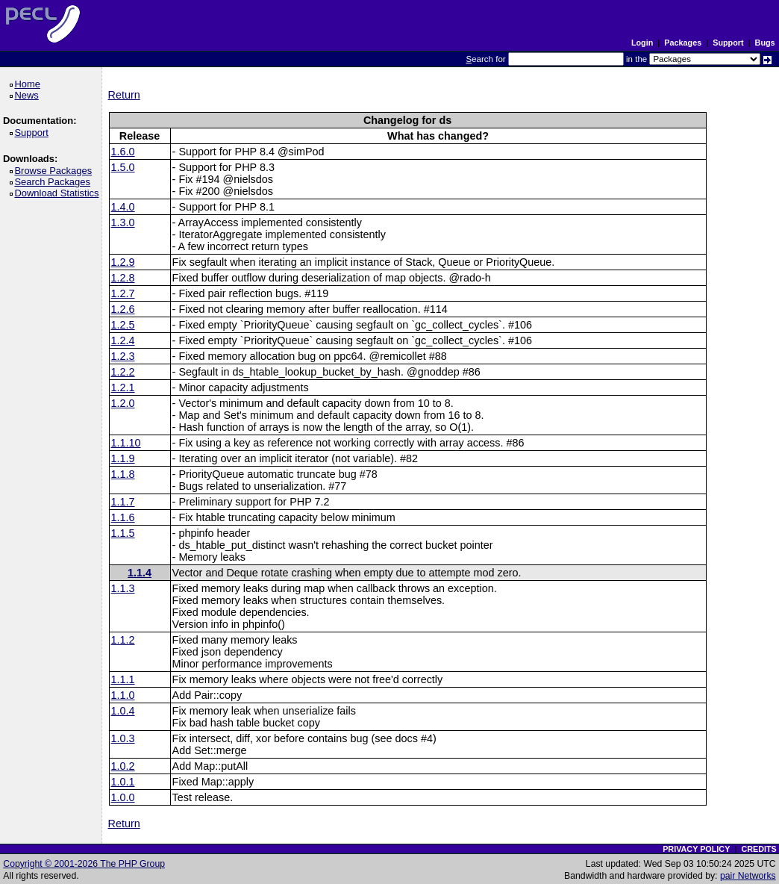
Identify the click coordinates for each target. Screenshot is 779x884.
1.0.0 (123, 797)
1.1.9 (123, 458)
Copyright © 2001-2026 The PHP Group (84, 864)
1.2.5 (123, 325)
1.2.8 (123, 278)
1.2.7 (123, 293)
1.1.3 (123, 588)
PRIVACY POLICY (696, 848)
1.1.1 (123, 679)
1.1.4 (139, 573)
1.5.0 (123, 167)
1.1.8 (123, 474)
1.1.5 (123, 533)
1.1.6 (123, 517)
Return (124, 95)
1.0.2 (123, 766)
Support (728, 42)
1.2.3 (123, 356)
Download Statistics (59, 193)
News (29, 95)
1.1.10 (126, 443)
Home (29, 84)
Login (642, 42)
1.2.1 (123, 387)
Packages (682, 42)
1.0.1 (123, 782)
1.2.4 (123, 340)
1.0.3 (123, 738)
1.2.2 (123, 372)
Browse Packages (56, 170)
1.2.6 (123, 309)
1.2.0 (123, 403)
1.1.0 (123, 695)
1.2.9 (123, 262)
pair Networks (748, 876)
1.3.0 (123, 222)
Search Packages (54, 181)
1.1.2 (123, 640)
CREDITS (758, 848)
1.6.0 (123, 152)
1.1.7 (123, 502)
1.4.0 (123, 207)
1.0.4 (123, 711)
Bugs (765, 42)
